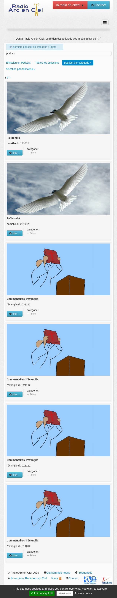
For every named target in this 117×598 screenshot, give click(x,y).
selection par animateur (20, 69)
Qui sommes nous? (57, 572)
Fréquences (83, 572)
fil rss (56, 578)
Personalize (64, 593)
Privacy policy (83, 593)
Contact (98, 5)
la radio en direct (70, 5)
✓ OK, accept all (42, 593)
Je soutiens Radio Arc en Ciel (27, 578)
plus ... (14, 152)
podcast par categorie (77, 62)
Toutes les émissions (47, 62)
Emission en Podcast (18, 62)
